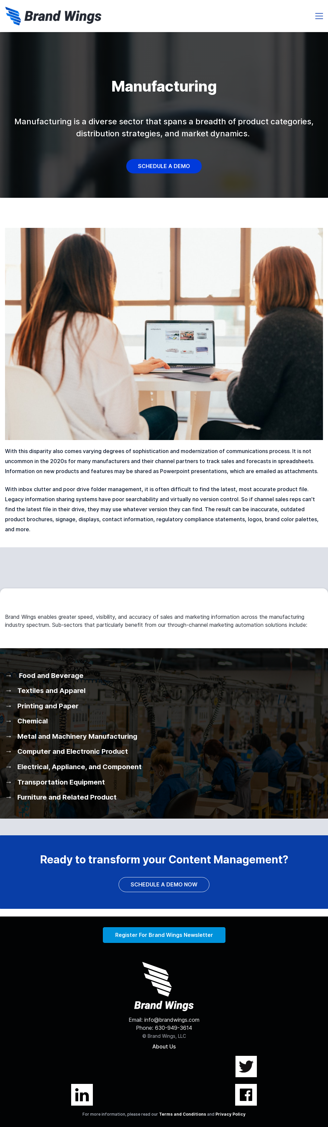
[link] (164, 232)
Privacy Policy (230, 1114)
